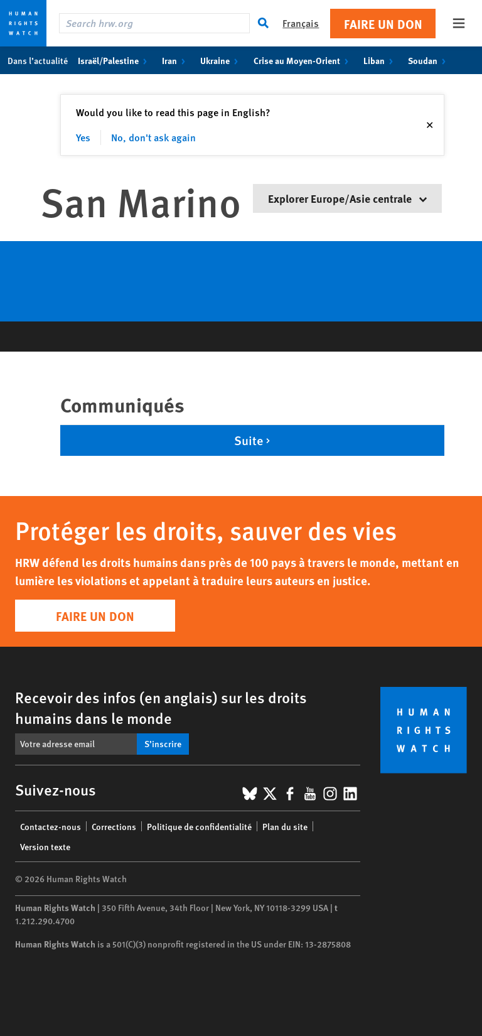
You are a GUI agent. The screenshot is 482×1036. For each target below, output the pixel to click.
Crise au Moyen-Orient (303, 60)
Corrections (114, 826)
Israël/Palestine (115, 60)
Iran (176, 60)
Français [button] (300, 23)
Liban (380, 60)
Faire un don (383, 23)
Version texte (45, 846)
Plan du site (285, 826)
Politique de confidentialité (199, 826)
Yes (83, 137)
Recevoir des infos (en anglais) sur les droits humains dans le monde (161, 707)
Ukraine (221, 60)
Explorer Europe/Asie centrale (347, 198)
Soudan (429, 60)
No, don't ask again (153, 137)
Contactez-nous (50, 826)
